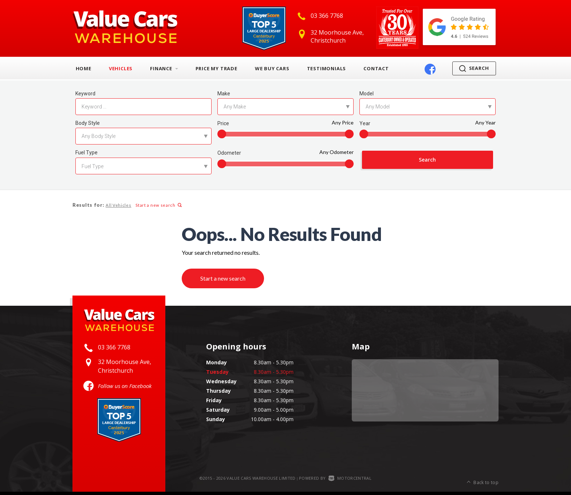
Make (223, 93)
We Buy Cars (272, 68)
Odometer (229, 153)
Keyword (85, 93)
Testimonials (326, 68)
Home (83, 68)
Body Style (87, 123)
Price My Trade (216, 68)
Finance (164, 68)
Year (364, 123)
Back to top (483, 481)
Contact (376, 68)
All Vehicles (118, 205)
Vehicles (121, 68)
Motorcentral (349, 481)
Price (223, 123)
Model (366, 93)
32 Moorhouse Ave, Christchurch (337, 36)
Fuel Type (86, 152)
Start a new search (158, 205)
